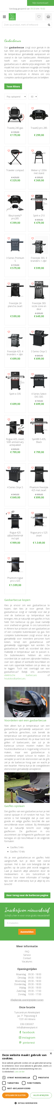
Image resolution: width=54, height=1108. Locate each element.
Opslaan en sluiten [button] (15, 1095)
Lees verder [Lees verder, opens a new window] (20, 1071)
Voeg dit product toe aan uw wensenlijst (9, 108)
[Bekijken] (48, 16)
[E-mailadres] (27, 923)
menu (4, 17)
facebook (28, 1032)
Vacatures (27, 961)
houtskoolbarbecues (14, 678)
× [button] (51, 1054)
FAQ (27, 951)
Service (27, 955)
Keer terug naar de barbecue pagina (27, 895)
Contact (27, 958)
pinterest (28, 1042)
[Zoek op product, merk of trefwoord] (27, 25)
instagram (28, 1037)
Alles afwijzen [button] (41, 1095)
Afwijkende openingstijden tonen (27, 999)
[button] (27, 1103)
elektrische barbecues (20, 675)
